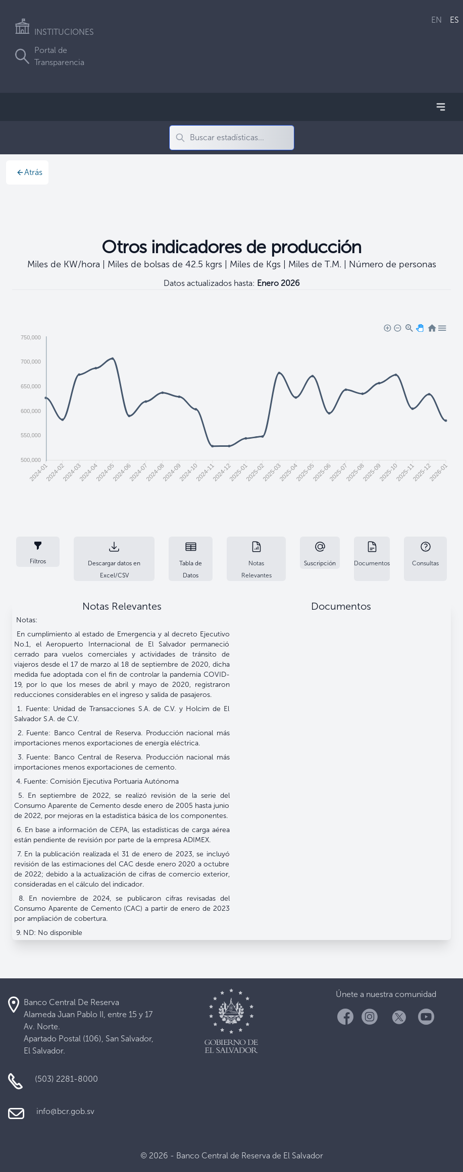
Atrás (29, 172)
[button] (386, 327)
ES (454, 20)
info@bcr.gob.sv (65, 1111)
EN (436, 20)
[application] (231, 410)
